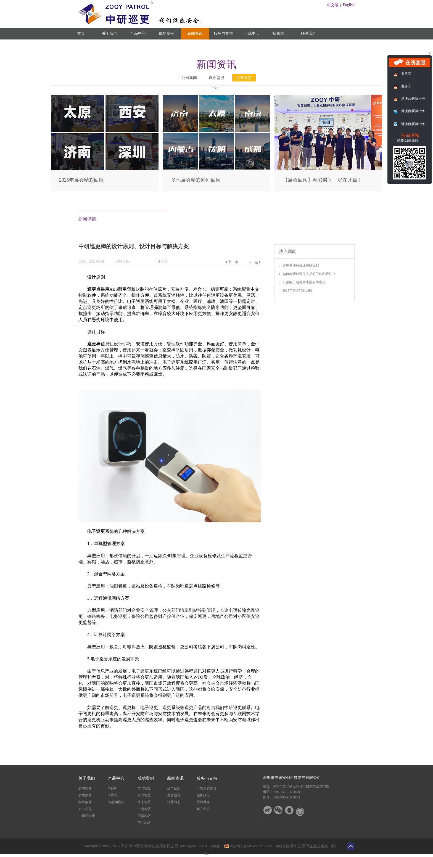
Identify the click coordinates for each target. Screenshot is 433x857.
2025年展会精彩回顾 (81, 180)
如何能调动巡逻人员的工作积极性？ (309, 274)
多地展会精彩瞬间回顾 (196, 180)
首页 (81, 33)
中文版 (333, 5)
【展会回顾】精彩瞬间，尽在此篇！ (322, 180)
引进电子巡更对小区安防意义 (304, 282)
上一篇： (231, 262)
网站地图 (281, 846)
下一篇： (254, 262)
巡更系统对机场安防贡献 (300, 266)
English (349, 5)
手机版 (214, 846)
